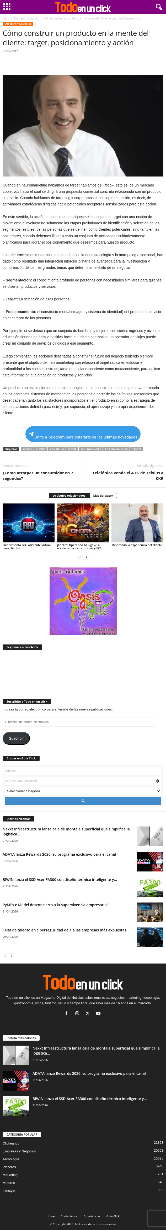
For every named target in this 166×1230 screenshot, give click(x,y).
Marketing (10, 1175)
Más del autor (103, 495)
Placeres (9, 1167)
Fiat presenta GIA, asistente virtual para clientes (27, 546)
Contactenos (69, 1216)
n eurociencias (91, 449)
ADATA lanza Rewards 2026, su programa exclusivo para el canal (59, 854)
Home (50, 1216)
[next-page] (86, 557)
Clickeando (11, 1143)
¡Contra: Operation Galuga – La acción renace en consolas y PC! (79, 546)
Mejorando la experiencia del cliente (136, 545)
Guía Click (113, 1216)
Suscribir (16, 738)
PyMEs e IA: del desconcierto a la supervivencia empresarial (55, 904)
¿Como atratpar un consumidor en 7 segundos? (38, 475)
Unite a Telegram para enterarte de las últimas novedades (83, 436)
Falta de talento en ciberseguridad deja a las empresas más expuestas (64, 929)
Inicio (6, 18)
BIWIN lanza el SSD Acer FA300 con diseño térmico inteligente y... (60, 879)
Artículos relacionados (69, 495)
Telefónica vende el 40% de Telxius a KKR (128, 475)
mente (72, 449)
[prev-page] (80, 557)
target (136, 449)
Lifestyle (9, 1191)
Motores (9, 1183)
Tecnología (11, 1159)
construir (57, 449)
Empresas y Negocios (27, 18)
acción (27, 449)
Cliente (41, 449)
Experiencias (91, 1216)
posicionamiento (116, 449)
